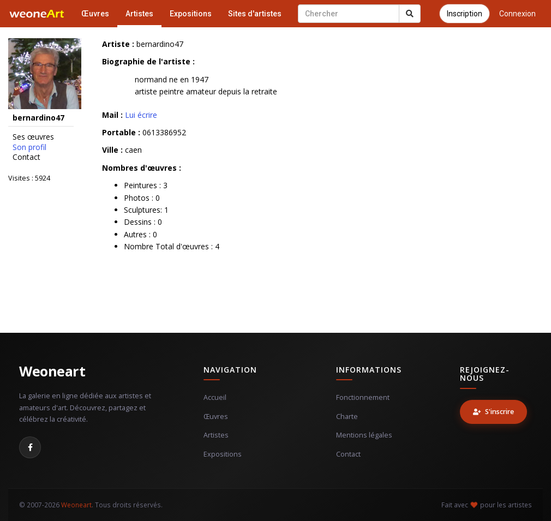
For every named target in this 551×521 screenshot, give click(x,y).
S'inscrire (493, 411)
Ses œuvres (33, 137)
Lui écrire (141, 115)
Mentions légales (364, 435)
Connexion (517, 13)
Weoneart (52, 371)
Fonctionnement (363, 397)
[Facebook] (30, 447)
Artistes (139, 13)
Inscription (464, 13)
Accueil (214, 397)
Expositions (191, 13)
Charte (347, 416)
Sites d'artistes (255, 13)
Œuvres (95, 13)
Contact (26, 157)
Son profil (29, 147)
